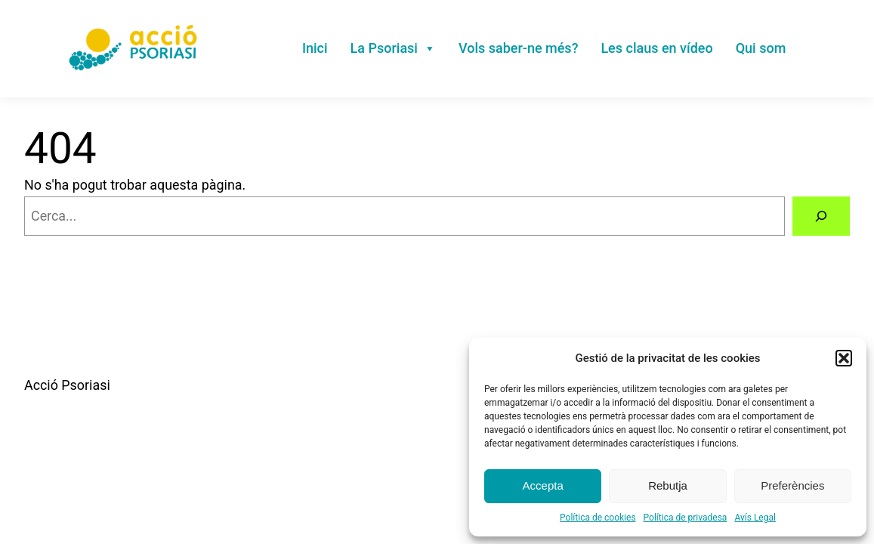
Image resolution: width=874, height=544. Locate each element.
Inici (315, 48)
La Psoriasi (393, 48)
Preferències (792, 485)
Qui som (761, 48)
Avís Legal (755, 517)
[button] (843, 358)
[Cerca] (821, 216)
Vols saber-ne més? (518, 48)
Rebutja (667, 485)
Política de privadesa (685, 517)
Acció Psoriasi (67, 385)
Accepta (543, 485)
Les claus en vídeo (656, 48)
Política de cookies (598, 517)
